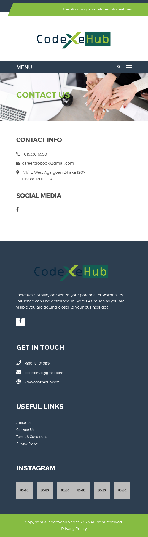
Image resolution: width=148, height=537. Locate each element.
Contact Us (25, 430)
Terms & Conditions (31, 437)
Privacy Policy (27, 443)
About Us (23, 423)
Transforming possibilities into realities (97, 9)
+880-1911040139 (33, 362)
